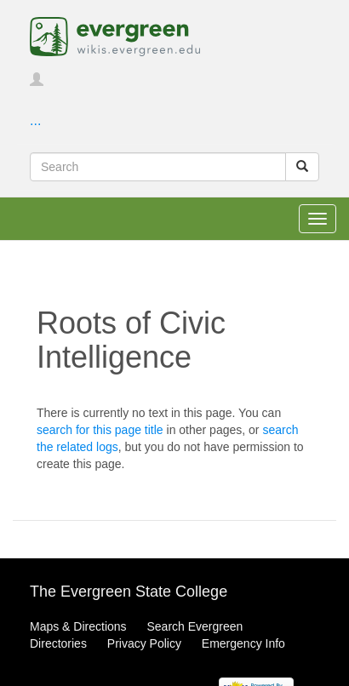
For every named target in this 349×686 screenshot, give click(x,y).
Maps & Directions (78, 626)
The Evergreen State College (128, 591)
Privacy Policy (144, 643)
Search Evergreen (194, 626)
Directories (58, 643)
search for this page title (100, 430)
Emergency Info (243, 643)
